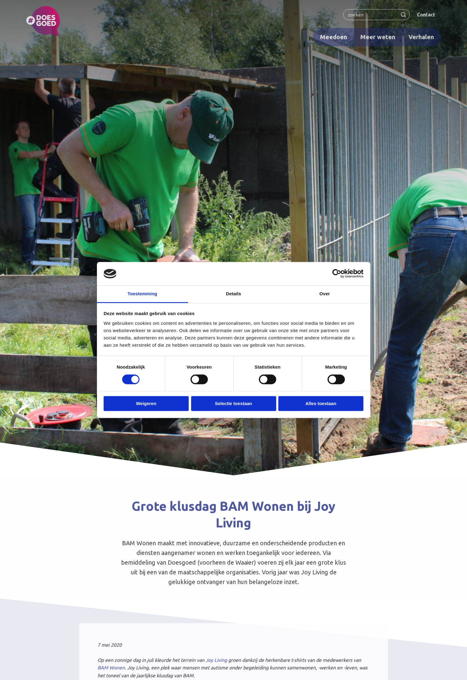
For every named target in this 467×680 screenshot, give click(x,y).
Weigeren (146, 403)
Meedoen (332, 36)
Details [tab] (233, 293)
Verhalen (419, 36)
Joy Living (216, 660)
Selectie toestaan (233, 403)
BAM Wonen (112, 668)
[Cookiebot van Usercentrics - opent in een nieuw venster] (336, 273)
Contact (424, 14)
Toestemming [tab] (142, 293)
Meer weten (376, 36)
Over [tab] (324, 293)
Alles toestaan (320, 403)
